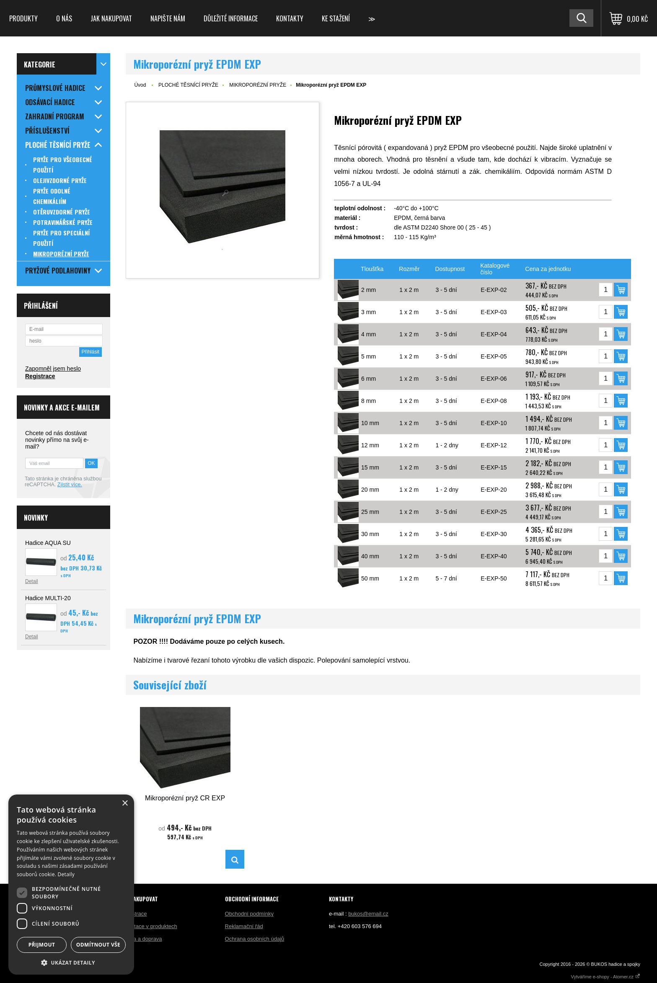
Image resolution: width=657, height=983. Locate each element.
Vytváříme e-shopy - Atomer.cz (605, 976)
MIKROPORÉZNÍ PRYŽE (257, 85)
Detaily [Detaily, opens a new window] (66, 874)
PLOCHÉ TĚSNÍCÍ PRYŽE (188, 85)
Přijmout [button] (41, 944)
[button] (71, 962)
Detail (31, 581)
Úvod (140, 85)
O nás (64, 18)
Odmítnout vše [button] (98, 944)
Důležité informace (231, 18)
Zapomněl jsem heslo (53, 368)
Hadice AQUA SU (48, 542)
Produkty (23, 18)
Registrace (40, 376)
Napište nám (167, 18)
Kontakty (289, 18)
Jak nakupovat (111, 18)
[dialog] (71, 885)
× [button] (125, 803)
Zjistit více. (69, 485)
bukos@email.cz (368, 914)
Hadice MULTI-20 (48, 598)
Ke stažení (336, 18)
